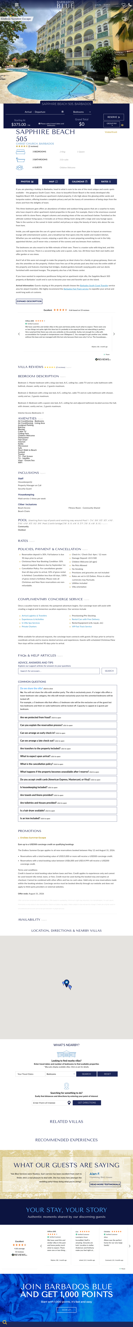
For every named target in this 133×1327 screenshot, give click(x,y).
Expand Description (29, 301)
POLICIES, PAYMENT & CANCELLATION (53, 568)
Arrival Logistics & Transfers (34, 634)
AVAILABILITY (32, 939)
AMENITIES (30, 437)
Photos (27, 181)
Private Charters (29, 645)
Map (53, 181)
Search (109, 690)
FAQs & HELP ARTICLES (40, 674)
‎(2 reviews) (27, 146)
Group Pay (112, 124)
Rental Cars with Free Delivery (85, 638)
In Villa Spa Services (31, 642)
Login (98, 5)
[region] (66, 343)
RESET (107, 1093)
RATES (26, 560)
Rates (106, 181)
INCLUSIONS (31, 492)
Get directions (87, 1122)
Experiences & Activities (33, 638)
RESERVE (114, 117)
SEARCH (86, 1093)
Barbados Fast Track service (76, 289)
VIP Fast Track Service (82, 645)
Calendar (79, 181)
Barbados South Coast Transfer (94, 285)
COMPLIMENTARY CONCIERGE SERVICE (53, 618)
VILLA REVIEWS (44, 386)
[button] (130, 4)
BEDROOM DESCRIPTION (41, 395)
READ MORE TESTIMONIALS (105, 1203)
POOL (65, 540)
